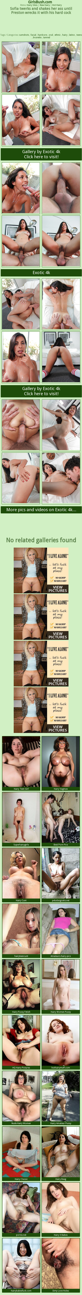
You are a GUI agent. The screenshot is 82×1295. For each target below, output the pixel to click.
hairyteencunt (21, 931)
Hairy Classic (21, 1153)
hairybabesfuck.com (21, 1265)
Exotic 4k (41, 272)
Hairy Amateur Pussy (61, 1098)
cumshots (24, 35)
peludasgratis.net (61, 875)
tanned (46, 37)
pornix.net (21, 1209)
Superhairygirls (21, 819)
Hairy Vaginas (61, 763)
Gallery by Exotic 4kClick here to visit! (41, 154)
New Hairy (45, 5)
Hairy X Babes (61, 1209)
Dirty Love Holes (61, 1265)
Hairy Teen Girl (21, 763)
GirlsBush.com (40, 2)
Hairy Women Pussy (61, 986)
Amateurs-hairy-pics (61, 931)
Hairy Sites (32, 5)
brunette (37, 37)
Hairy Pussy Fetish (21, 986)
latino (72, 35)
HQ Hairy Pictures (21, 1042)
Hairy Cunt (21, 875)
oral (51, 35)
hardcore (42, 35)
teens (79, 35)
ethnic (58, 35)
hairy (64, 35)
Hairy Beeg (61, 1153)
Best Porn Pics (61, 819)
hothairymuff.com (61, 1042)
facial (33, 35)
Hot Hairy (57, 5)
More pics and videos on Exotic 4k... (41, 509)
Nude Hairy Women (21, 1098)
